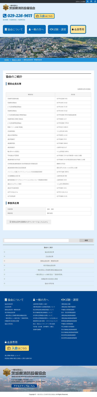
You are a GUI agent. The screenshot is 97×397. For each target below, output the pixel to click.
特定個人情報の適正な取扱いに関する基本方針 (18, 358)
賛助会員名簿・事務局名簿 (49, 261)
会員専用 (11, 342)
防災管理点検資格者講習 (68, 335)
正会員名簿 (49, 256)
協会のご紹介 (48, 247)
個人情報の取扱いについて (12, 355)
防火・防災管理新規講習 (68, 312)
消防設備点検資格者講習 (68, 315)
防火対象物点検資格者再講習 (69, 332)
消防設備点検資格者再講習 (69, 318)
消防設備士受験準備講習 (68, 307)
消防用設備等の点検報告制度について (44, 307)
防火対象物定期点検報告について (42, 312)
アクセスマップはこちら (24, 386)
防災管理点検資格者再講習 (69, 338)
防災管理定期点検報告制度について (43, 309)
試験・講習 (69, 299)
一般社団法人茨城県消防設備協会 (46, 394)
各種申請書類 (37, 329)
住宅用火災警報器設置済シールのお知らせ (45, 318)
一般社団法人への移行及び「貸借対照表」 (49, 274)
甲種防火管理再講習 (67, 324)
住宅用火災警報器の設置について (42, 315)
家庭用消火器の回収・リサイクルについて (45, 321)
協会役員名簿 (49, 252)
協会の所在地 (49, 283)
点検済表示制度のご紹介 (40, 304)
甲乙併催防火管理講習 (67, 326)
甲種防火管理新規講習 (67, 309)
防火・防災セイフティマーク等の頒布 (44, 324)
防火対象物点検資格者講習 (69, 329)
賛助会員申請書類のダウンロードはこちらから (29, 222)
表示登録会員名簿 (49, 265)
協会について (14, 299)
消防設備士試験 (65, 304)
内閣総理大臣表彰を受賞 (49, 279)
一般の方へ (41, 299)
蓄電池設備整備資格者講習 (69, 321)
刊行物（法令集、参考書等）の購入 (43, 326)
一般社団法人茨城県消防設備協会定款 (49, 270)
